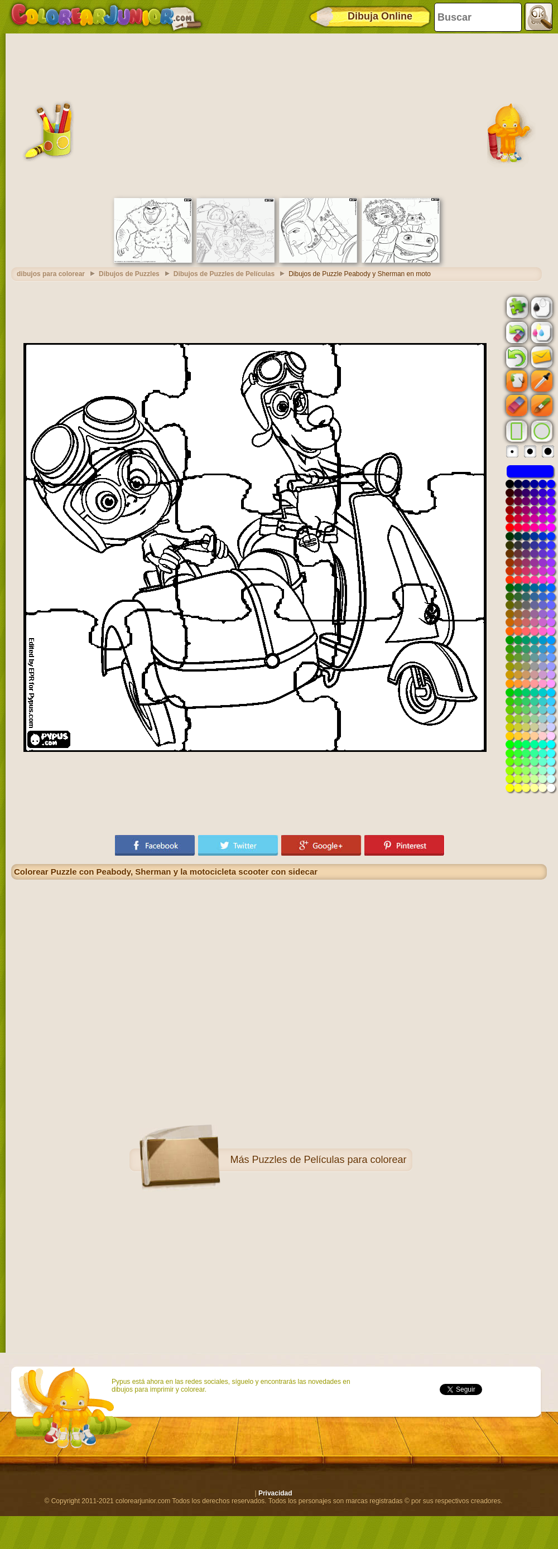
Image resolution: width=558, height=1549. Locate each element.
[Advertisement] (279, 114)
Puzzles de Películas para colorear (329, 1159)
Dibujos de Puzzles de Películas (224, 274)
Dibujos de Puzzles (129, 274)
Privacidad (275, 1493)
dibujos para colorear (51, 274)
